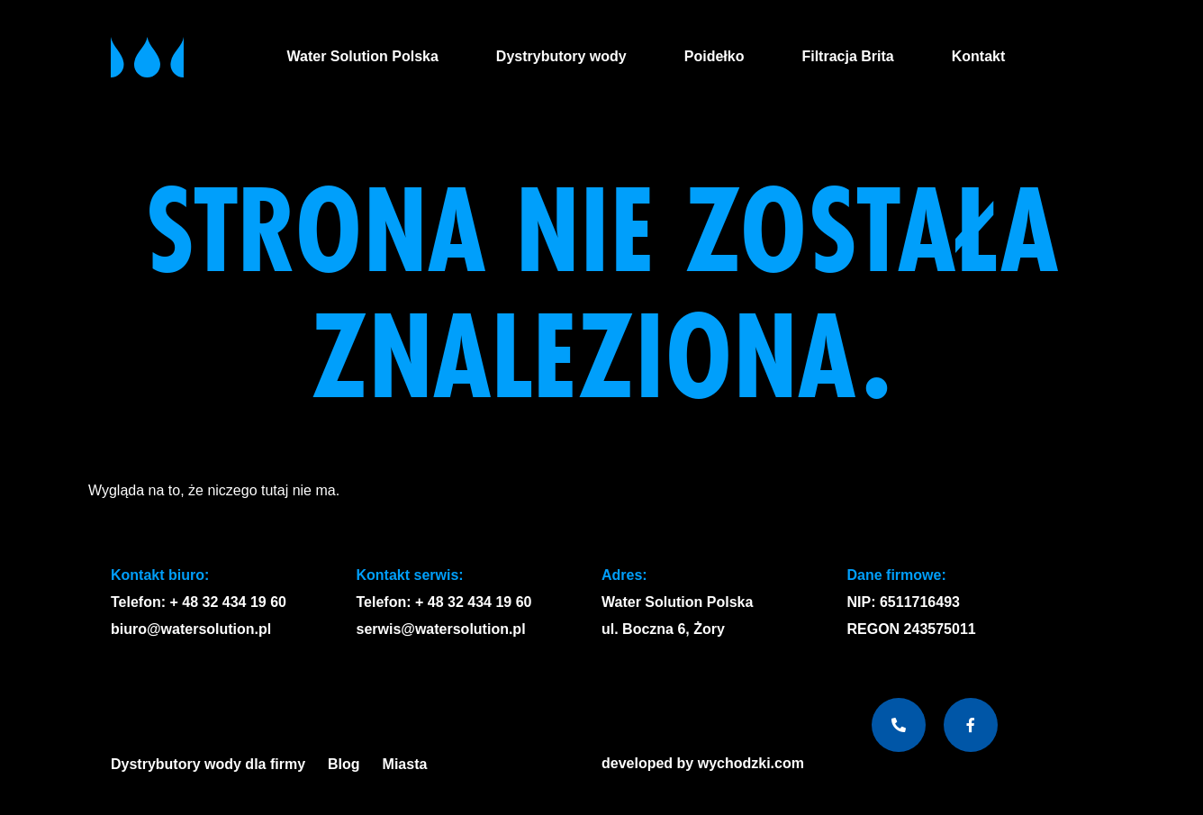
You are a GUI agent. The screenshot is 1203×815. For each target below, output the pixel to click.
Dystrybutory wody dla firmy (208, 764)
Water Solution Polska (363, 56)
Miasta (410, 765)
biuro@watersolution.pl (191, 629)
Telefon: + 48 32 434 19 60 (198, 602)
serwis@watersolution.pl (441, 629)
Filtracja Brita (847, 56)
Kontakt (979, 56)
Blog (344, 764)
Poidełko (714, 56)
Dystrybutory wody (561, 56)
